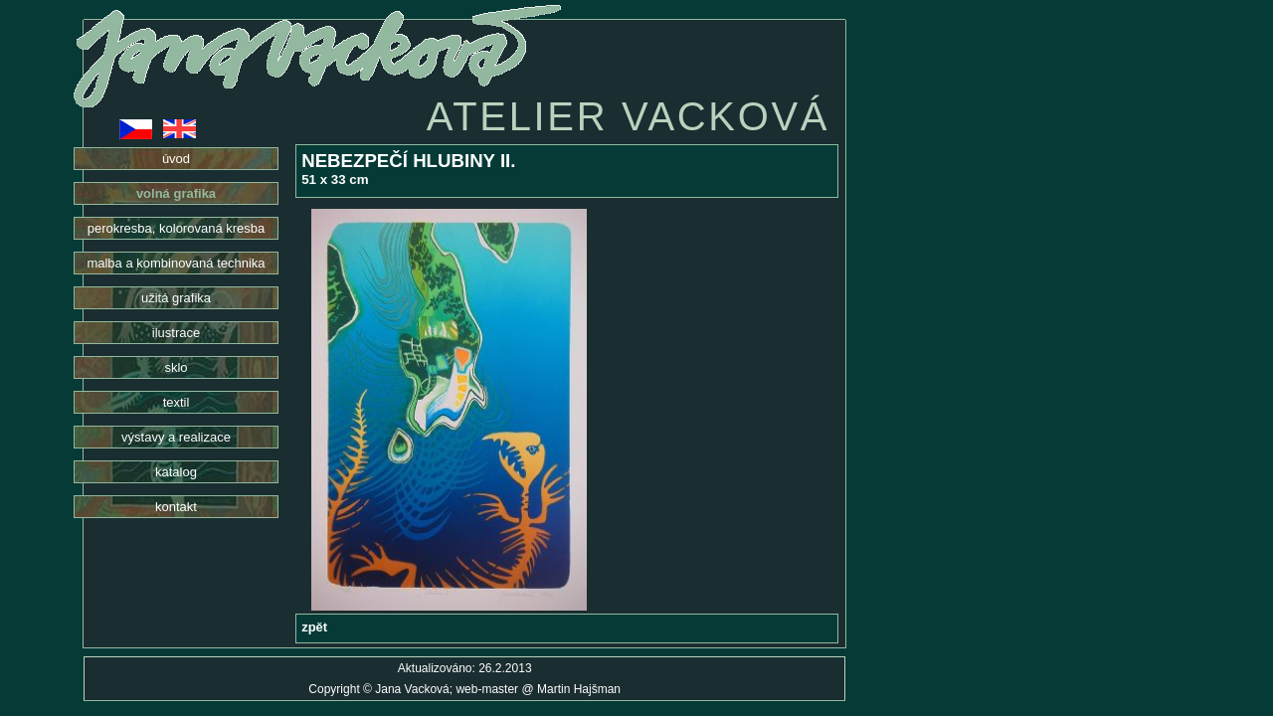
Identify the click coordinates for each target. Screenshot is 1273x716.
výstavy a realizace (176, 437)
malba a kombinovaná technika (176, 263)
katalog (176, 471)
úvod (176, 158)
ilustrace (176, 332)
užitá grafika (176, 297)
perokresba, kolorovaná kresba (177, 228)
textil (176, 402)
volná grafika (176, 193)
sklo (175, 367)
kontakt (176, 506)
